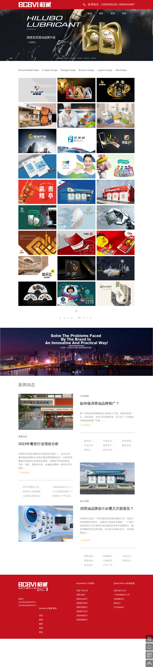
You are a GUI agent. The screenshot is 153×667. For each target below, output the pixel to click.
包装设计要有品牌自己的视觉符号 (128, 560)
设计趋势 (84, 501)
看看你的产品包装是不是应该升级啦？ (90, 560)
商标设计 (117, 603)
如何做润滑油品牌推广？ (99, 403)
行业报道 (84, 396)
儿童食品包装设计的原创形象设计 (33, 496)
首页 (78, 13)
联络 (124, 13)
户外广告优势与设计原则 (109, 565)
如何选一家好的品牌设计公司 (90, 441)
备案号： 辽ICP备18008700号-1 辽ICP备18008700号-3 (27, 602)
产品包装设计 (119, 607)
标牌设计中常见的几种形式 (63, 496)
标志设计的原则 (90, 565)
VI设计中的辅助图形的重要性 (128, 556)
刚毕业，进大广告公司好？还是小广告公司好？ (90, 449)
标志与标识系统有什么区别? (109, 449)
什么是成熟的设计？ (63, 491)
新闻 (113, 13)
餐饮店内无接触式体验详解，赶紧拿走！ (128, 445)
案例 (89, 13)
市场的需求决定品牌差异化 (109, 560)
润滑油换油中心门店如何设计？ (63, 487)
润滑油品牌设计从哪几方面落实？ (107, 508)
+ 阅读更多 (23, 472)
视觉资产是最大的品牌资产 (109, 445)
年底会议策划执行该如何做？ (109, 441)
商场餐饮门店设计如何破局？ (109, 556)
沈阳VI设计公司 (120, 591)
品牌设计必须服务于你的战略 (33, 491)
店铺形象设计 (119, 599)
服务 (101, 13)
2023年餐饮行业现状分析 (38, 444)
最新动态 (22, 436)
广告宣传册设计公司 (122, 595)
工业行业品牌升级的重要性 (90, 445)
